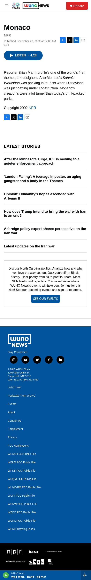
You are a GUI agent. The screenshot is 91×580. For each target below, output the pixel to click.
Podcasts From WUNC (21, 395)
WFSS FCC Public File (21, 470)
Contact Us (14, 420)
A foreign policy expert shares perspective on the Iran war (45, 231)
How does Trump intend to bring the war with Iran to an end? (45, 214)
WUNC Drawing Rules (21, 529)
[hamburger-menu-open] (6, 6)
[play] (6, 575)
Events (12, 404)
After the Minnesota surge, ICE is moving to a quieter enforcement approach (42, 161)
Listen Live (14, 387)
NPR (32, 108)
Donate (78, 6)
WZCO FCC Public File (22, 512)
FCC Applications (18, 445)
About (11, 412)
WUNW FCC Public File (22, 504)
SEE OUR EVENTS (45, 298)
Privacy (12, 437)
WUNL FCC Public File (21, 520)
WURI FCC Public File (21, 495)
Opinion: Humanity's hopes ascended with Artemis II (39, 196)
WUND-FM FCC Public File (24, 487)
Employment (15, 429)
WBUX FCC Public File (22, 462)
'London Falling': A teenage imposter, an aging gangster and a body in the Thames (42, 179)
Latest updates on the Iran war (29, 246)
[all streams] (86, 575)
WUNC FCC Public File (22, 454)
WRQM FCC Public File (22, 479)
